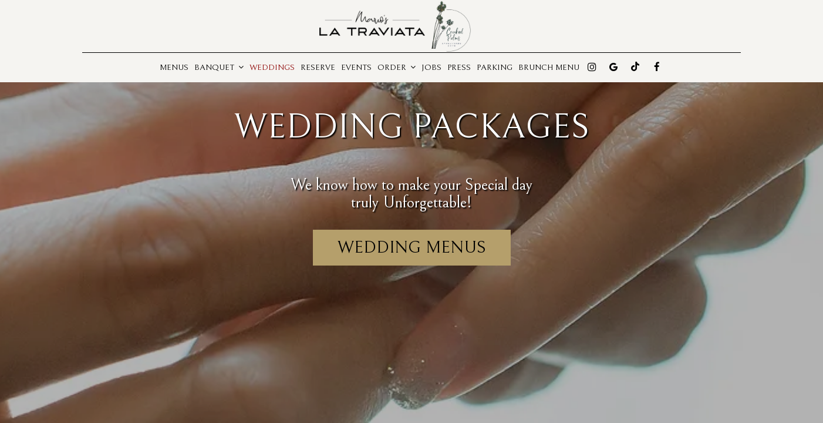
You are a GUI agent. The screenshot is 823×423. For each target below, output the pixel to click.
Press (459, 67)
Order (396, 67)
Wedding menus (412, 247)
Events (356, 67)
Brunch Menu (548, 67)
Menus (174, 67)
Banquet (219, 67)
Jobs (431, 67)
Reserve (318, 67)
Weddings (272, 67)
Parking (494, 67)
